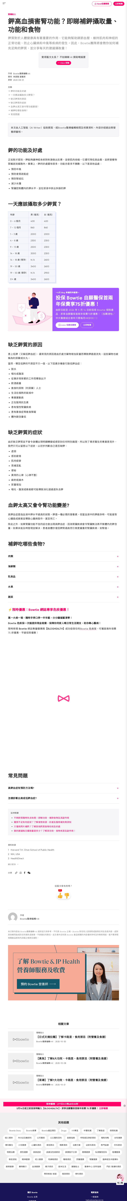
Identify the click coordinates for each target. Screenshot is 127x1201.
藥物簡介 (23, 1167)
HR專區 (75, 1131)
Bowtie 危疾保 (88, 628)
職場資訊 (67, 1159)
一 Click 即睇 (63, 63)
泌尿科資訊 (91, 1145)
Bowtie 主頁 (32, 1197)
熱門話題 (105, 1145)
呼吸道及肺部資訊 (88, 1138)
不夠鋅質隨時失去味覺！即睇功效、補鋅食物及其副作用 (41, 818)
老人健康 (39, 1159)
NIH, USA (15, 854)
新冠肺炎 (50, 1145)
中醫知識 (87, 1131)
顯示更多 (13, 864)
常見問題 (14, 114)
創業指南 (71, 1138)
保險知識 (114, 1131)
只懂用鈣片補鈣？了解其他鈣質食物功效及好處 (37, 826)
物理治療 (11, 1152)
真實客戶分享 (71, 1152)
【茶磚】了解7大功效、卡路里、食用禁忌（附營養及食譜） (73, 1080)
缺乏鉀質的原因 (17, 99)
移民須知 (13, 1159)
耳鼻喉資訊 (53, 1159)
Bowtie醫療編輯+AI (21, 73)
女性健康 (118, 1138)
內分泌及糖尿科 (25, 1138)
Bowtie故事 (31, 1131)
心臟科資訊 (36, 1145)
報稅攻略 (105, 1138)
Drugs (64, 1131)
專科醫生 (9, 1145)
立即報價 (119, 4)
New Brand (63, 3)
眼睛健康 (86, 1152)
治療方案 (77, 1145)
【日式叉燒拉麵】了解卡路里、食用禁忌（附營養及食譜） (73, 1037)
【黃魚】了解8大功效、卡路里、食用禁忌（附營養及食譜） (73, 1058)
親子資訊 (49, 1167)
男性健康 (24, 1152)
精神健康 (26, 1159)
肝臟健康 (80, 1159)
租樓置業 (116, 1152)
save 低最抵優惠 (67, 324)
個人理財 (9, 1138)
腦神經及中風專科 (110, 1159)
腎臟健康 (93, 1159)
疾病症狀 (37, 1152)
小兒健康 (22, 1145)
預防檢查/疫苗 (50, 1174)
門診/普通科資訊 (114, 1167)
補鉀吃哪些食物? (17, 110)
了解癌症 (101, 1131)
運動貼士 (75, 1167)
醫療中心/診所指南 (93, 1167)
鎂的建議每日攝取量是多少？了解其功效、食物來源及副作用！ (45, 831)
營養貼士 (12, 14)
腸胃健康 (10, 1167)
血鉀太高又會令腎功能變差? (23, 106)
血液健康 (36, 1167)
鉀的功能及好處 (17, 91)
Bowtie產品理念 (49, 1131)
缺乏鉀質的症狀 (17, 102)
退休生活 (62, 1167)
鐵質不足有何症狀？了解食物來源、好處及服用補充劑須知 (42, 822)
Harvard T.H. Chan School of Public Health (32, 850)
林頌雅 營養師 (19, 77)
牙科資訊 (118, 1145)
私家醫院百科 (101, 1152)
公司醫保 (41, 1138)
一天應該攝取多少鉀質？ (21, 95)
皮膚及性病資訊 (53, 1152)
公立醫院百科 (56, 1138)
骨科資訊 (79, 1174)
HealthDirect (17, 858)
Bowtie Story (15, 1131)
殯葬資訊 (63, 1145)
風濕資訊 (66, 1174)
